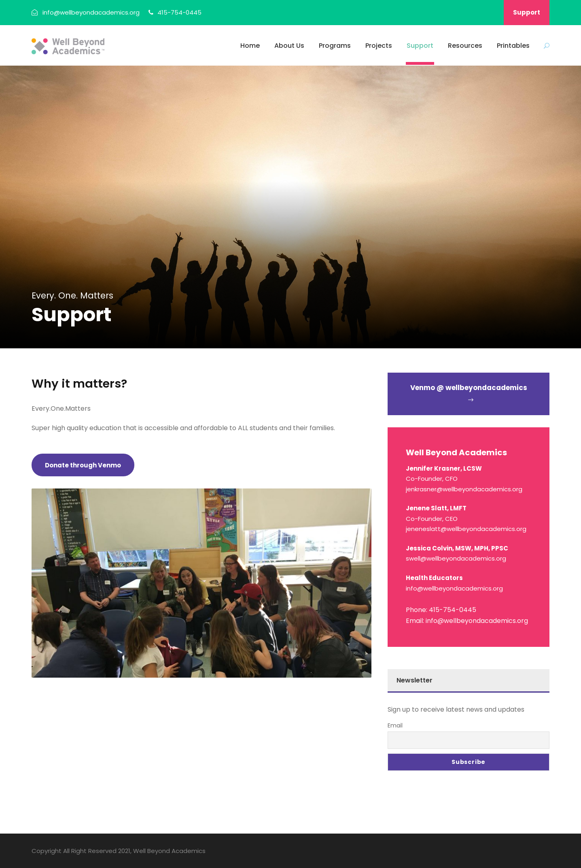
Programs (335, 45)
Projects (378, 45)
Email (395, 725)
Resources (465, 45)
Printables (513, 45)
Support (526, 12)
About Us (289, 45)
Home (250, 45)
